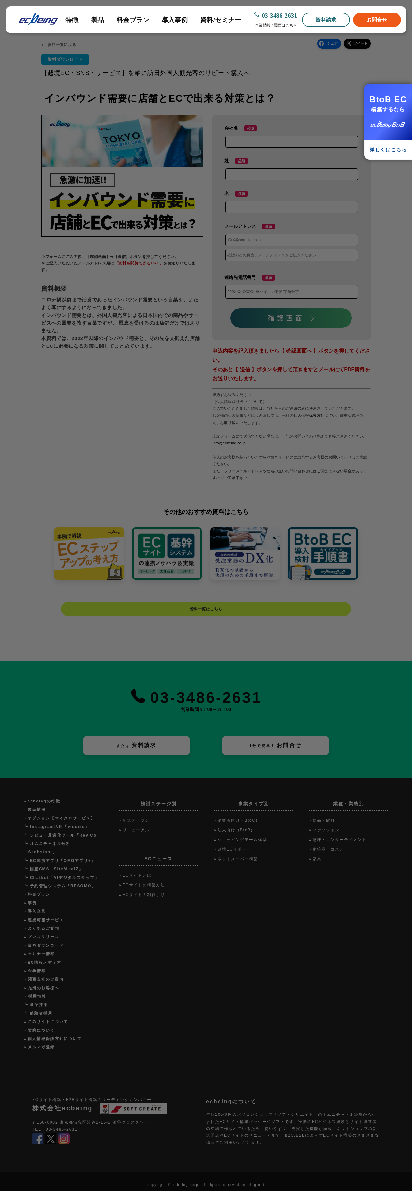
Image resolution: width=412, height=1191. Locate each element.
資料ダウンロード (46, 945)
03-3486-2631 (279, 15)
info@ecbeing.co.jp (228, 443)
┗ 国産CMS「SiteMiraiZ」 (53, 869)
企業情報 (262, 25)
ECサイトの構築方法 (144, 885)
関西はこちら (285, 25)
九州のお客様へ (43, 988)
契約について (41, 1030)
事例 (32, 903)
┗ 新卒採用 (36, 1004)
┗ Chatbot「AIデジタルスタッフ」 (61, 877)
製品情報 (37, 809)
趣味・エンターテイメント (340, 839)
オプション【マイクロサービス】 (61, 818)
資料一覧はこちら (206, 609)
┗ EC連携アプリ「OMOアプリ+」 (60, 860)
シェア (332, 43)
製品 (97, 19)
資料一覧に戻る (62, 44)
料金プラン (133, 19)
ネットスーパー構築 (238, 859)
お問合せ (377, 19)
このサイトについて (48, 1021)
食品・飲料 (324, 820)
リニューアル (136, 830)
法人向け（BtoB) (235, 830)
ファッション (326, 830)
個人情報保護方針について (55, 1038)
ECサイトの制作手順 (144, 894)
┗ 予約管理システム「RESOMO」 (60, 886)
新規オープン (136, 820)
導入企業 (37, 911)
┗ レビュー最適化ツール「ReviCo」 (62, 835)
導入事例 (175, 19)
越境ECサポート (234, 849)
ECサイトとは (137, 875)
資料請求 (325, 19)
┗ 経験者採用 (38, 1013)
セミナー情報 (41, 954)
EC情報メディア (44, 962)
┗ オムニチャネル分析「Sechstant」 (47, 847)
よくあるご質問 (43, 928)
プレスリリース (43, 937)
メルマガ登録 (41, 1047)
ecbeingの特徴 (44, 801)
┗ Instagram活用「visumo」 (57, 826)
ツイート (360, 43)
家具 (317, 859)
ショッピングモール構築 (242, 839)
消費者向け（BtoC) (238, 820)
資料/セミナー (220, 19)
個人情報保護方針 (309, 415)
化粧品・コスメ (328, 849)
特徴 (71, 19)
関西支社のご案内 (46, 979)
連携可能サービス (46, 920)
